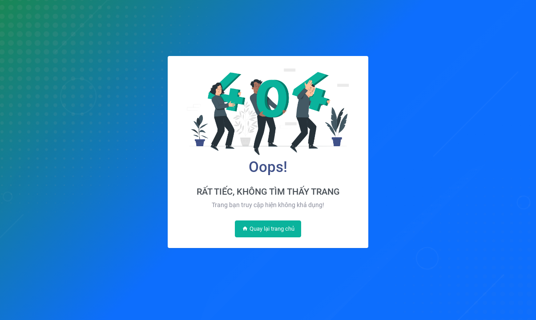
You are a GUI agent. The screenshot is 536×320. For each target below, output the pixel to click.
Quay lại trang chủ (268, 228)
